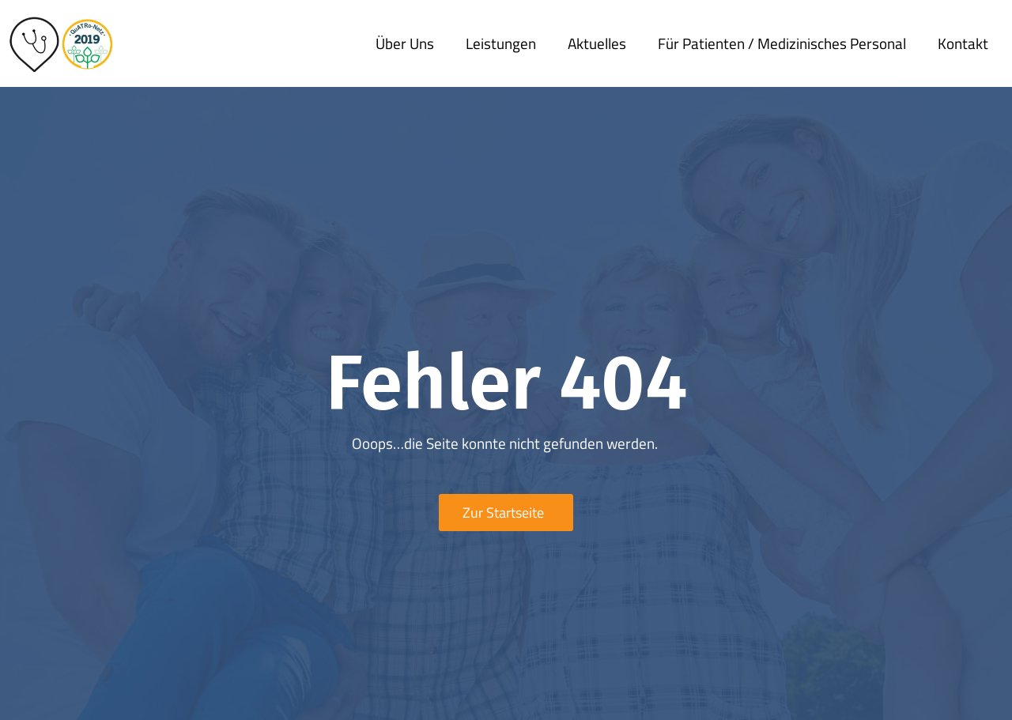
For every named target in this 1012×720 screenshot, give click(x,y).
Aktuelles (597, 43)
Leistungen (501, 43)
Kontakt (963, 43)
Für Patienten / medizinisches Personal (782, 43)
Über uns (405, 43)
